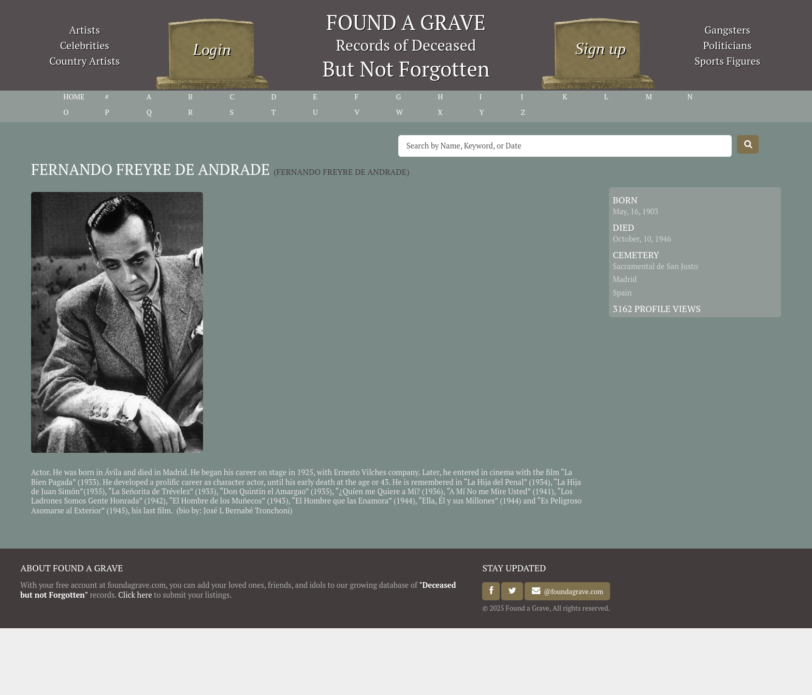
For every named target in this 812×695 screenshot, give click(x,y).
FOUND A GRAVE (406, 22)
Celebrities (84, 45)
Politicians (727, 45)
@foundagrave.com (572, 591)
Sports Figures (727, 61)
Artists (84, 30)
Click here (135, 595)
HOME (73, 96)
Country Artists (84, 61)
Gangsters (727, 30)
